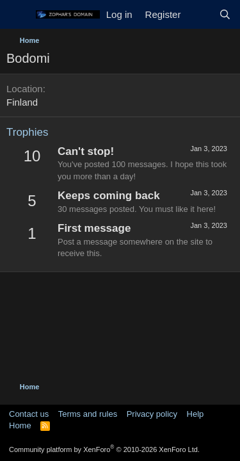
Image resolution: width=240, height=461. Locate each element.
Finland (22, 102)
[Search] (224, 14)
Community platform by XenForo (104, 449)
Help (195, 414)
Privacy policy (152, 414)
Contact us (29, 414)
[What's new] (199, 14)
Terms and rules (87, 414)
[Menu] (18, 15)
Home (20, 425)
